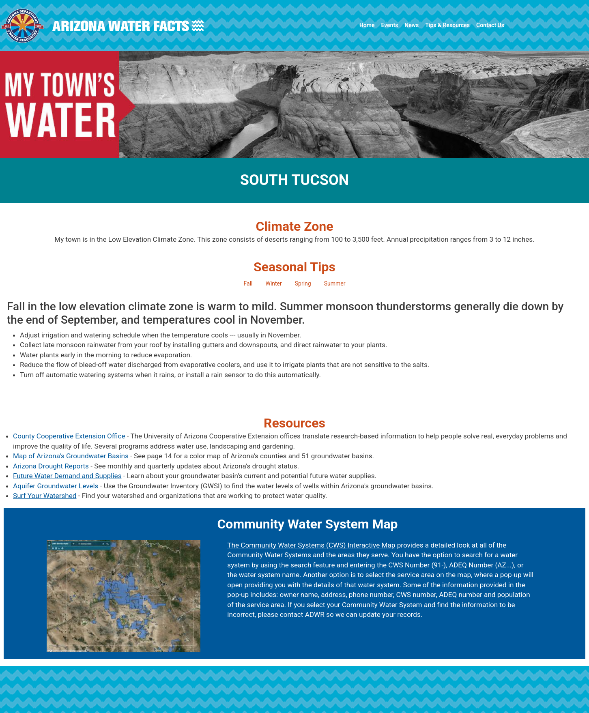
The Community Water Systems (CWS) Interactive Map (311, 545)
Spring (303, 283)
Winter (273, 283)
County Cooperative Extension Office (69, 436)
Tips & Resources (447, 25)
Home (367, 25)
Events (389, 25)
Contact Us (490, 25)
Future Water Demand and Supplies (67, 476)
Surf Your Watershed (44, 496)
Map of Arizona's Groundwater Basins (71, 456)
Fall (248, 283)
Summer (335, 283)
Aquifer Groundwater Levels (55, 486)
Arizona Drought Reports (51, 466)
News (411, 25)
